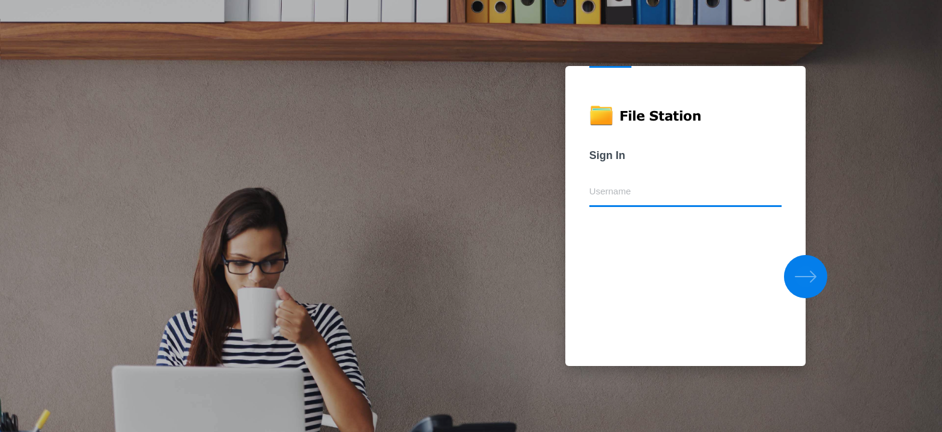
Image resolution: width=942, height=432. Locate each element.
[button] (805, 276)
